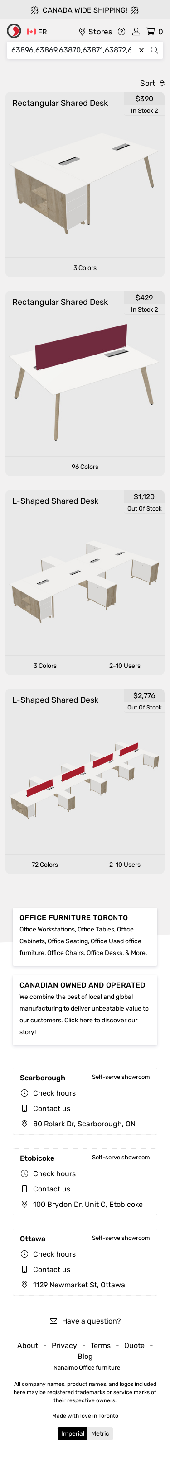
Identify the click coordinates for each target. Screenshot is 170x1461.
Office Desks (104, 953)
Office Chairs (65, 953)
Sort (152, 83)
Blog (85, 1356)
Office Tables (96, 929)
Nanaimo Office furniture (86, 1367)
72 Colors (45, 865)
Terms (101, 1345)
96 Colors (85, 467)
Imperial (72, 1433)
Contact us (51, 1108)
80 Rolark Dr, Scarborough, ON (78, 1124)
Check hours (54, 1093)
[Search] (73, 50)
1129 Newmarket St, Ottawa (72, 1285)
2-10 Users (125, 666)
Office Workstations (47, 929)
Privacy (64, 1345)
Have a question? (85, 1321)
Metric (100, 1433)
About (27, 1345)
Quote (134, 1345)
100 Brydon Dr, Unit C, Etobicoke (81, 1204)
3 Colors (85, 268)
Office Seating (68, 941)
